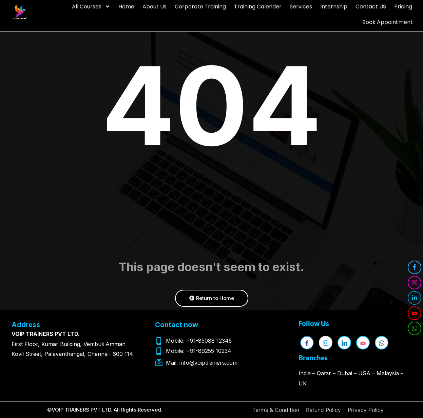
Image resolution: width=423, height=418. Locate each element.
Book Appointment (387, 17)
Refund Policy (323, 409)
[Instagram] (414, 282)
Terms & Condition (275, 409)
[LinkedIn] (414, 298)
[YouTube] (414, 313)
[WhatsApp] (414, 328)
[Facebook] (414, 267)
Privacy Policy (366, 409)
